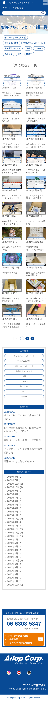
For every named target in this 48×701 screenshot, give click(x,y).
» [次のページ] (32, 338)
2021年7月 (12, 539)
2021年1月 (12, 557)
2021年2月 (12, 553)
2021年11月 (13, 532)
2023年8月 (12, 494)
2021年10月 (13, 536)
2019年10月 (13, 585)
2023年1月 (12, 515)
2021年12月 (13, 529)
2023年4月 (12, 508)
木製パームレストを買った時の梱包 (22, 440)
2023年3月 (12, 511)
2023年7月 (12, 497)
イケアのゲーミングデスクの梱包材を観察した (23, 451)
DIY (19, 54)
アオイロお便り (11, 43)
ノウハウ (39, 48)
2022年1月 (12, 525)
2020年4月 (12, 571)
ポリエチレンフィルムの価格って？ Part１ (23, 417)
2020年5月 (12, 567)
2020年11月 (13, 560)
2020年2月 (12, 578)
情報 (28, 48)
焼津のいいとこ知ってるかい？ (20, 461)
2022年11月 (13, 518)
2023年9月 (12, 490)
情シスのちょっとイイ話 (15, 37)
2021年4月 (12, 546)
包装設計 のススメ (12, 48)
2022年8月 (12, 522)
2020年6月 (12, 564)
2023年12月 (13, 483)
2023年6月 (12, 501)
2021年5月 (12, 543)
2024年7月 (12, 480)
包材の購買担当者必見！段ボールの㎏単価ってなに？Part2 (22, 429)
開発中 (29, 54)
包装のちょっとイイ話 (19, 2)
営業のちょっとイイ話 (33, 43)
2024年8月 (12, 477)
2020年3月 (12, 574)
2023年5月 (12, 504)
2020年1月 (12, 581)
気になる (8, 54)
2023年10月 (13, 487)
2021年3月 (12, 550)
